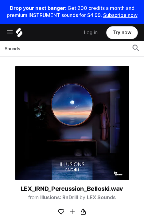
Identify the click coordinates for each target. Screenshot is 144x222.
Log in (91, 32)
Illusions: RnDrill (59, 197)
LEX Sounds (101, 197)
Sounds (12, 48)
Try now (122, 32)
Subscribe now (120, 15)
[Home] (19, 34)
